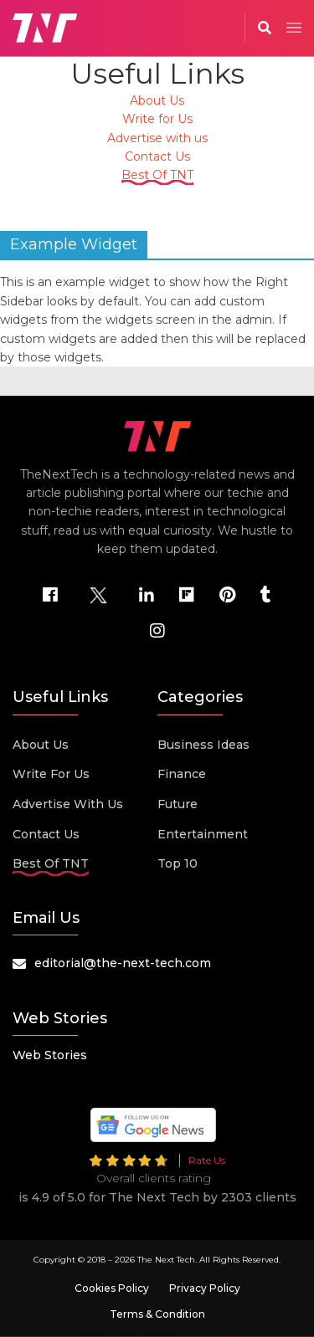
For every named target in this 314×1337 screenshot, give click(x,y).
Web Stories (50, 1055)
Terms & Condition (157, 1314)
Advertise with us (157, 138)
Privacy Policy (204, 1288)
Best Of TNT (157, 174)
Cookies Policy (112, 1288)
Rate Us (206, 1160)
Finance (181, 773)
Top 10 (177, 863)
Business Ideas (203, 744)
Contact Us (157, 156)
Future (177, 804)
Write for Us (157, 118)
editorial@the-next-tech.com (122, 963)
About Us (157, 100)
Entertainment (202, 834)
